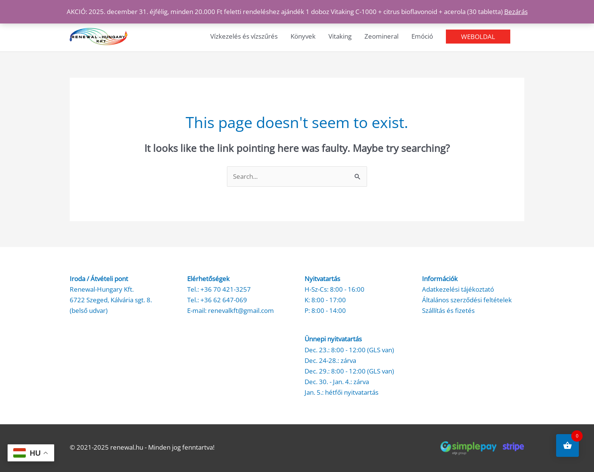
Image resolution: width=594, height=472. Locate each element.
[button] (478, 37)
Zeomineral (381, 36)
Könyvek (303, 36)
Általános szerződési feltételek (467, 299)
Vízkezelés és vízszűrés (244, 36)
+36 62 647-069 (223, 299)
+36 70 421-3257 (225, 289)
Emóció (422, 36)
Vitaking (340, 36)
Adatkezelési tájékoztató (458, 289)
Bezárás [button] (516, 11)
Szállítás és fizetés (448, 310)
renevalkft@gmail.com (241, 310)
